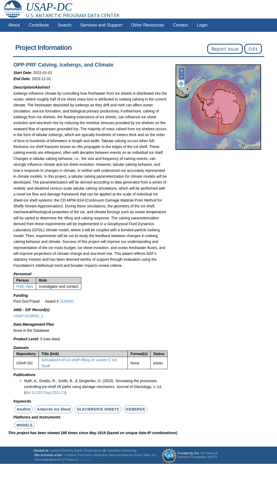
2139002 (66, 301)
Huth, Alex (24, 286)
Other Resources (147, 25)
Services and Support (101, 25)
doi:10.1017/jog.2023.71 (45, 392)
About (14, 25)
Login (202, 25)
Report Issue (225, 49)
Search (64, 25)
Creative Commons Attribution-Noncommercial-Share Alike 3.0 (109, 455)
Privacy (70, 459)
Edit (253, 49)
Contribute (39, 25)
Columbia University (122, 450)
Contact (180, 25)
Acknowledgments (47, 459)
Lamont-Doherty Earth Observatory (75, 450)
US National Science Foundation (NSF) (197, 455)
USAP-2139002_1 (28, 316)
